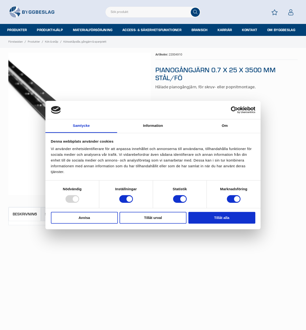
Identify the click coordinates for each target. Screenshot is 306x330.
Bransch (199, 30)
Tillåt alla (222, 218)
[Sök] (195, 12)
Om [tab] (225, 126)
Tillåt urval (153, 218)
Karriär (225, 30)
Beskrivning (25, 213)
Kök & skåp (51, 41)
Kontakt (249, 30)
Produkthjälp (50, 30)
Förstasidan (15, 41)
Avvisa (84, 218)
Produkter (17, 30)
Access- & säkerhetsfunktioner (151, 30)
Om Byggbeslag (281, 30)
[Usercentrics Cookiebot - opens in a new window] (234, 109)
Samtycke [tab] (81, 126)
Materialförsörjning (93, 30)
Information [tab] (153, 126)
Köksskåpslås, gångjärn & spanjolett (84, 41)
